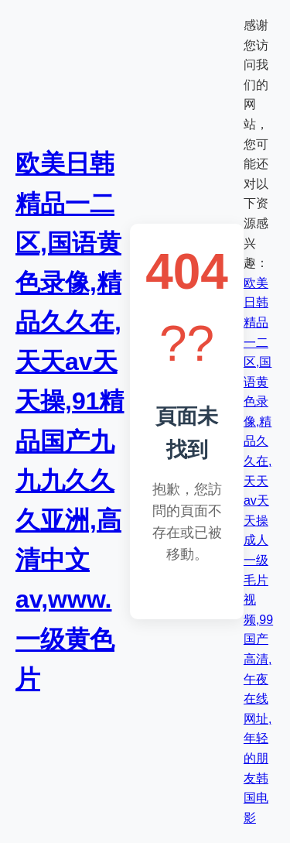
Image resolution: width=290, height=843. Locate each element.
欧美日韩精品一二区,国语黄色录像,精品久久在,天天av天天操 (257, 401)
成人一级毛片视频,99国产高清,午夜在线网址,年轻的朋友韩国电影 (258, 678)
